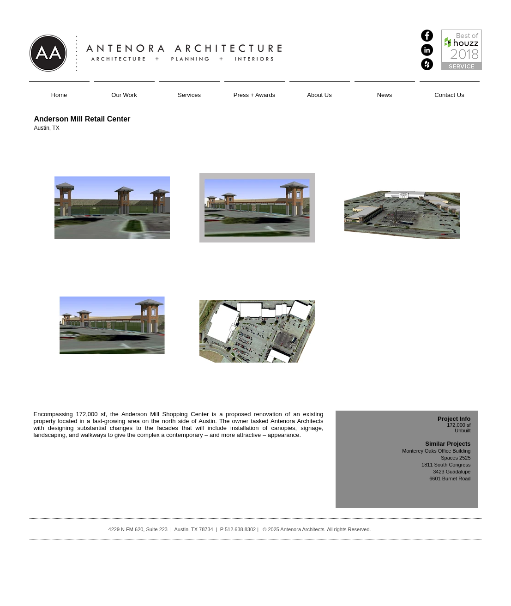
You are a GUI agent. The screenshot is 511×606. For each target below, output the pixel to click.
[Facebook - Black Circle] (427, 36)
